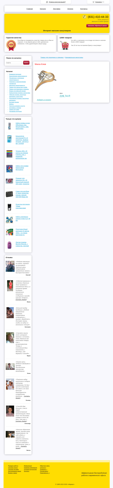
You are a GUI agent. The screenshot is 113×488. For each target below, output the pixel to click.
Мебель (11, 104)
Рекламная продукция (15, 111)
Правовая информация (30, 467)
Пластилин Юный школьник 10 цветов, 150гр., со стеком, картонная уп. (22, 232)
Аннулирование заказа (14, 471)
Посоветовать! (44, 471)
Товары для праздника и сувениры (52, 57)
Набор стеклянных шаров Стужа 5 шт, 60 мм (23, 218)
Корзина (98, 2)
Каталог (43, 9)
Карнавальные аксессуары (74, 57)
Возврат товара (12, 473)
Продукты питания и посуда (17, 106)
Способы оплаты (13, 467)
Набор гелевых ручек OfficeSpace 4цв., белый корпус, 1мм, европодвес (23, 126)
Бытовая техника (14, 102)
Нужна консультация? (57, 2)
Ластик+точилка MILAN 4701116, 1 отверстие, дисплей (22, 244)
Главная (29, 9)
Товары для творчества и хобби (18, 87)
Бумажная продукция (15, 74)
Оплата (70, 9)
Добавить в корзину (44, 100)
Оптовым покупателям (30, 469)
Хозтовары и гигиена (15, 107)
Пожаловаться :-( (45, 473)
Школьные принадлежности (17, 85)
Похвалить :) (43, 469)
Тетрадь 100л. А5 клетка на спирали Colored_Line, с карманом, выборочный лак (22, 154)
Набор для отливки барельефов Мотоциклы (22, 167)
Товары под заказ (14, 109)
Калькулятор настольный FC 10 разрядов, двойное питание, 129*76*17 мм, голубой (22, 139)
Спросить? (43, 467)
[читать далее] (21, 299)
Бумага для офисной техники (17, 91)
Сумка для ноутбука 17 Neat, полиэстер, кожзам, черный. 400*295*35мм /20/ (22, 194)
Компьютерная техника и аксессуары (19, 92)
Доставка (56, 9)
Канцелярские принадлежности (18, 76)
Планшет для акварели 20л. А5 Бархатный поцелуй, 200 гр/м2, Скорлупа (22, 181)
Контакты (83, 9)
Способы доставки (13, 469)
